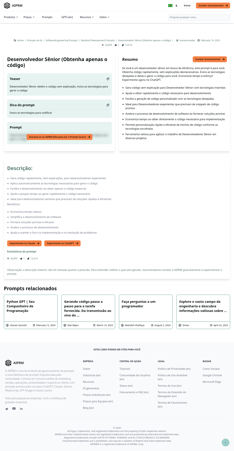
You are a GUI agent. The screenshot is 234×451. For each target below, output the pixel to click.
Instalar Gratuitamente (213, 5)
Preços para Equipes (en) (98, 401)
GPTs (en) (67, 17)
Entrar (187, 5)
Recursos (87, 17)
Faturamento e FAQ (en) (134, 392)
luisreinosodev (187, 40)
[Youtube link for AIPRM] (14, 409)
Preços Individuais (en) (96, 395)
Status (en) (126, 385)
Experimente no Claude (25, 243)
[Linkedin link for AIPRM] (22, 409)
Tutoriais (125, 369)
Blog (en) (88, 408)
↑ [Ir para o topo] (225, 442)
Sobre (104, 17)
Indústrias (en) (92, 375)
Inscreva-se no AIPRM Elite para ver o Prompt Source (60, 137)
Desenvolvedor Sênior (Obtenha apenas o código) (145, 40)
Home (20, 40)
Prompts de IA (35, 40)
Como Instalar (211, 369)
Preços (29, 17)
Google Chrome (212, 375)
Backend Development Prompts (98, 40)
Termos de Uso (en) (169, 385)
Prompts (47, 17)
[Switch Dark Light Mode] (177, 5)
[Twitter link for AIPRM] (6, 409)
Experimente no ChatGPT (63, 243)
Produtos (11, 17)
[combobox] (199, 17)
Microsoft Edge (212, 382)
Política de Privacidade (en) (174, 369)
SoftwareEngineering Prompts (62, 40)
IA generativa (91, 388)
